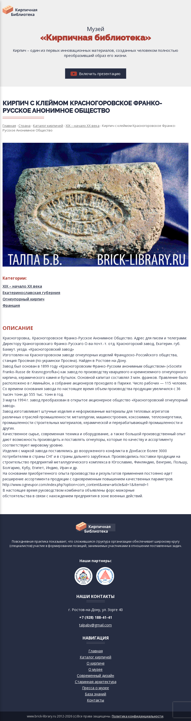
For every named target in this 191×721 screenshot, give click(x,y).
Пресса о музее (95, 687)
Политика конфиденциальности (137, 716)
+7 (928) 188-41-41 (95, 617)
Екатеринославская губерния (31, 292)
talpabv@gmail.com (95, 625)
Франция (11, 305)
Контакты (95, 700)
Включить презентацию (95, 73)
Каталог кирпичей (95, 657)
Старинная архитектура (95, 681)
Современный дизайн (95, 675)
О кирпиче (96, 663)
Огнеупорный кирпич (23, 298)
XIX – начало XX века (22, 286)
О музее (95, 669)
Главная (95, 650)
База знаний (95, 694)
